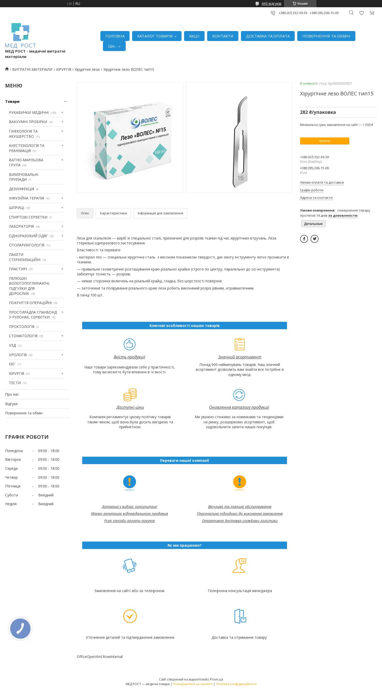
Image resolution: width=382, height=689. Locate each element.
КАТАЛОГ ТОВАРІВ (155, 35)
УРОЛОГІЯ (18, 354)
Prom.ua (216, 679)
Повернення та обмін (24, 413)
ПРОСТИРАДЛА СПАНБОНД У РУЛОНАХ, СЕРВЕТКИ (33, 315)
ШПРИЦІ (16, 207)
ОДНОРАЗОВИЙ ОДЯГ (28, 235)
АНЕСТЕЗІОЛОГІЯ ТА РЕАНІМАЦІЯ (26, 148)
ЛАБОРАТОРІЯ (21, 226)
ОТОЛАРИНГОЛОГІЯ (26, 245)
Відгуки (11, 403)
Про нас (12, 394)
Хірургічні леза (87, 69)
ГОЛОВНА (114, 35)
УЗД (12, 345)
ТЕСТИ (15, 382)
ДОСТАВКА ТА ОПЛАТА (268, 35)
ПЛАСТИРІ (18, 268)
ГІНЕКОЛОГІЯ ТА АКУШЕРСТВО (23, 134)
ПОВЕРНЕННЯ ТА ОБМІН (326, 35)
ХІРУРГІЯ (63, 69)
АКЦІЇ (194, 35)
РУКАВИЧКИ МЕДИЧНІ (29, 112)
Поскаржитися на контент (193, 684)
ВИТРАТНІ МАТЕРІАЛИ (32, 69)
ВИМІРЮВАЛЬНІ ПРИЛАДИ (23, 177)
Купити (324, 141)
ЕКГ (12, 364)
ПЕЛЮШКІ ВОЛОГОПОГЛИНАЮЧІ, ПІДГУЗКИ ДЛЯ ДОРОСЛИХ (29, 286)
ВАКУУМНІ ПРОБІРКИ (28, 121)
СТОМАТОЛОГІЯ (23, 335)
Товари (12, 101)
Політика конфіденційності (236, 684)
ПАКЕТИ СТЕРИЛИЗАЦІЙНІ (24, 257)
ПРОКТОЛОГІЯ (21, 326)
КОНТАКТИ (222, 35)
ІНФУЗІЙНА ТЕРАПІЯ (26, 198)
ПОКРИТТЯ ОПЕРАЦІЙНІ (30, 302)
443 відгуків (271, 3)
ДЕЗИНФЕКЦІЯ (21, 188)
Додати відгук (361, 13)
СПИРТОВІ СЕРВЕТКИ (28, 217)
